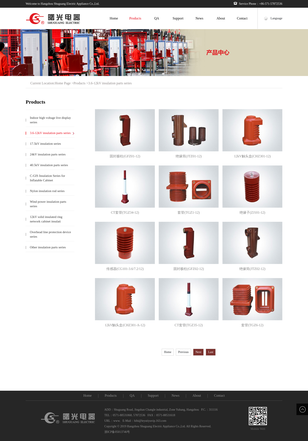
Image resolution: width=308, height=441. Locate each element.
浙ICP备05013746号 (117, 432)
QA (156, 18)
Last (210, 352)
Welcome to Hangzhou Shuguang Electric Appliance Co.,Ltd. (62, 3)
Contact (242, 18)
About (220, 18)
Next (198, 352)
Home (114, 18)
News (199, 18)
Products (135, 18)
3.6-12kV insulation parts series (110, 83)
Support (178, 18)
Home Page (63, 83)
